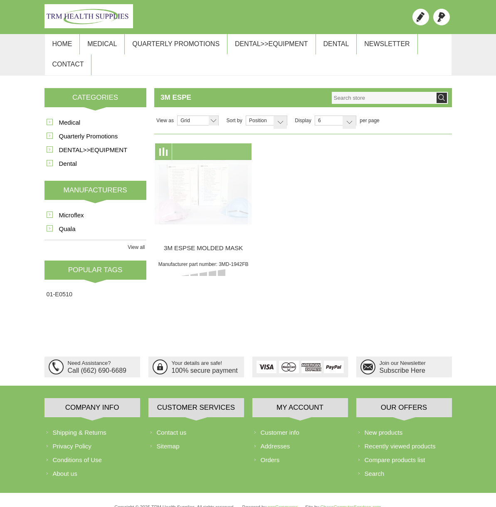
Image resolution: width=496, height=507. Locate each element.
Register (420, 17)
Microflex (71, 198)
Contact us (172, 416)
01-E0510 (59, 278)
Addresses (275, 429)
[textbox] (384, 82)
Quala (67, 212)
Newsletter (373, 46)
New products (384, 416)
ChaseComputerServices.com (351, 490)
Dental (325, 46)
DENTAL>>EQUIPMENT (262, 46)
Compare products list (395, 443)
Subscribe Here (402, 353)
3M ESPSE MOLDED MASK (203, 231)
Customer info (280, 416)
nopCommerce (283, 490)
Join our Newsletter (403, 347)
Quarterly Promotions (170, 46)
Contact (425, 46)
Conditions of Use (77, 443)
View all (136, 231)
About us (65, 457)
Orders (270, 443)
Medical (99, 46)
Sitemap (168, 429)
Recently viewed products (400, 429)
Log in (441, 17)
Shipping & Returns (79, 416)
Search (375, 457)
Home (61, 46)
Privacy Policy (72, 429)
